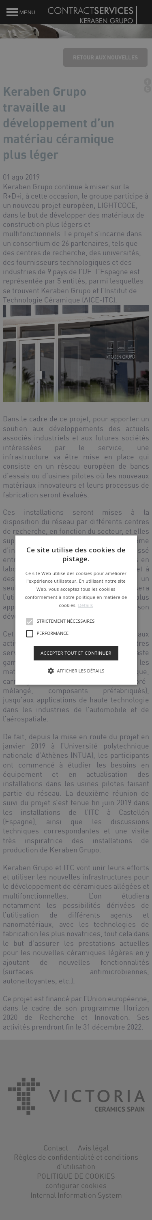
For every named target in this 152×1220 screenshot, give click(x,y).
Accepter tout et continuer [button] (76, 653)
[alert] (76, 610)
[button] (76, 610)
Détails (85, 605)
